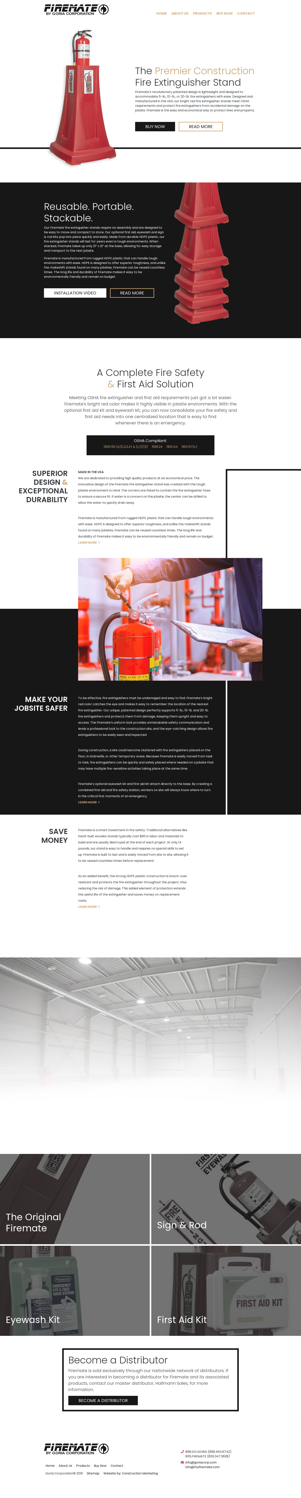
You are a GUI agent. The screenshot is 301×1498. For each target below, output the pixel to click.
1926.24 (157, 447)
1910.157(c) (189, 447)
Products (202, 13)
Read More (201, 127)
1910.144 (172, 447)
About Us (180, 13)
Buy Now (225, 13)
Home (161, 13)
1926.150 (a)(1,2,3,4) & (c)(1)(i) (126, 447)
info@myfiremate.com (202, 1467)
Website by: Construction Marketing (130, 1473)
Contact (246, 13)
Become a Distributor (103, 1401)
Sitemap (93, 1473)
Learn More (89, 542)
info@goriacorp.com (201, 1462)
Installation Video (62, 293)
